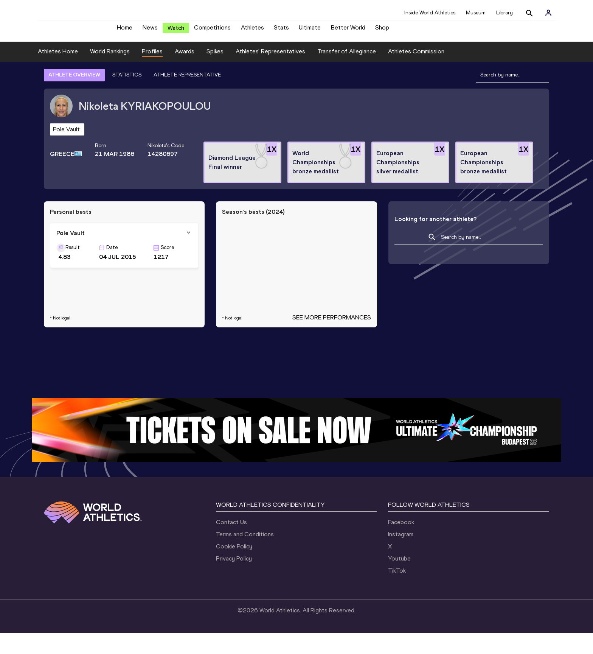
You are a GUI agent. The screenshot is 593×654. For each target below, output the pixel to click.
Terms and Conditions (245, 555)
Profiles (152, 72)
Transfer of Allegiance (346, 72)
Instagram (400, 555)
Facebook (401, 543)
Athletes (252, 30)
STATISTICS (126, 95)
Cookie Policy (234, 567)
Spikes (215, 72)
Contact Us (231, 543)
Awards (184, 72)
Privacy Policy (234, 579)
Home (124, 30)
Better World (348, 30)
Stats (281, 30)
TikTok (397, 591)
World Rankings (110, 72)
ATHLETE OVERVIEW (74, 95)
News (150, 30)
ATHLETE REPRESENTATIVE (187, 95)
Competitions (212, 30)
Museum (476, 12)
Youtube (399, 579)
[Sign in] (548, 13)
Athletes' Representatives (270, 72)
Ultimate (310, 30)
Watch (176, 30)
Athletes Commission (416, 72)
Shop (382, 30)
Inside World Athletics (429, 12)
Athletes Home (58, 72)
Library (504, 12)
